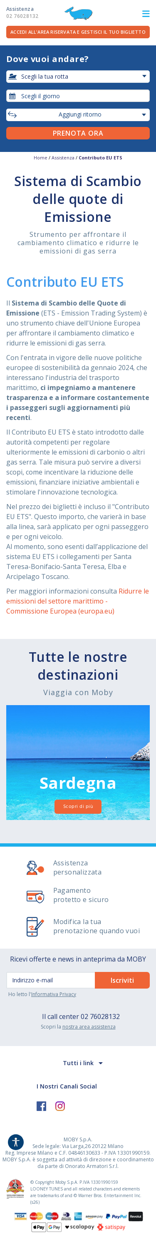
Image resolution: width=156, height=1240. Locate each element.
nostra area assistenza (89, 1026)
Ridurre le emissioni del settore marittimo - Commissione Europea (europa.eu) (77, 601)
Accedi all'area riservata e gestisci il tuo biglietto (78, 32)
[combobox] (78, 95)
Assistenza (22, 12)
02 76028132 (100, 1016)
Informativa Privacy (53, 994)
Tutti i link (78, 1063)
